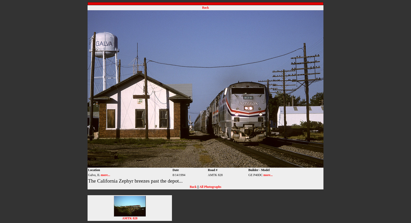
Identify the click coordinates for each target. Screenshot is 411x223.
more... (105, 175)
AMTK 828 (130, 217)
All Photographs (210, 187)
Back (205, 7)
